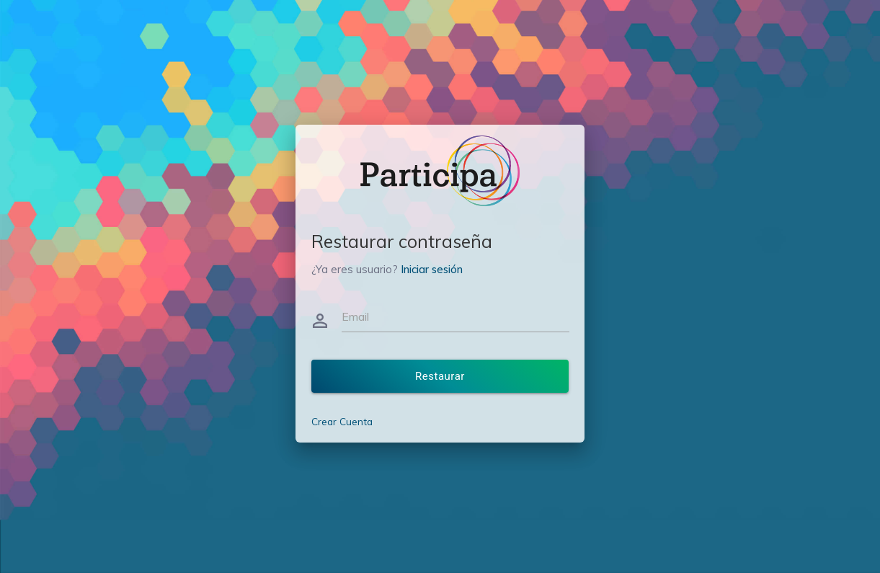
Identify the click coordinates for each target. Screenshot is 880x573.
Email (355, 316)
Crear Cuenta (342, 421)
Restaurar (440, 376)
